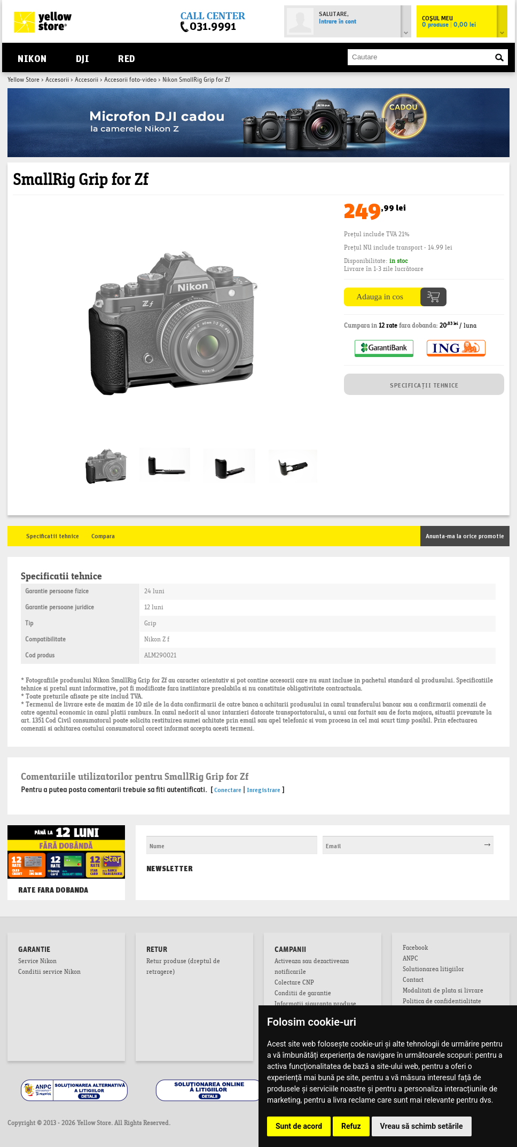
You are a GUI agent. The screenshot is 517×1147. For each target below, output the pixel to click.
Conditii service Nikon (49, 972)
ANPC (410, 959)
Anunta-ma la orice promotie (465, 535)
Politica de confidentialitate (442, 1002)
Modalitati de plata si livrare (443, 991)
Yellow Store (23, 80)
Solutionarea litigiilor (433, 970)
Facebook (415, 948)
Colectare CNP (294, 983)
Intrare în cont (337, 21)
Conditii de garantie (303, 994)
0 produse (449, 25)
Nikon (32, 57)
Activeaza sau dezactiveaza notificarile (312, 967)
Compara (103, 535)
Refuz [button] (351, 1126)
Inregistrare (263, 789)
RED (126, 57)
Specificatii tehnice (52, 535)
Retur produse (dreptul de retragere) (183, 967)
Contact (413, 980)
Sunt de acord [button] (299, 1126)
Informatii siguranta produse (315, 1004)
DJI (82, 57)
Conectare (227, 789)
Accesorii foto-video (130, 80)
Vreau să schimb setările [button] (421, 1126)
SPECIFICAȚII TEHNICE (424, 384)
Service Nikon (37, 962)
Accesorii (57, 80)
